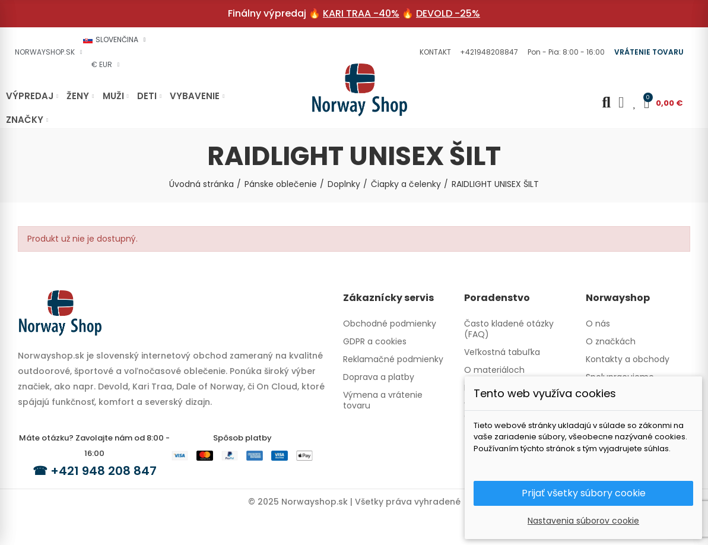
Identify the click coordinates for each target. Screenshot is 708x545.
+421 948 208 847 (103, 470)
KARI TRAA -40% (361, 13)
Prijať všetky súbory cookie (584, 493)
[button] (434, 52)
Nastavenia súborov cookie (583, 521)
